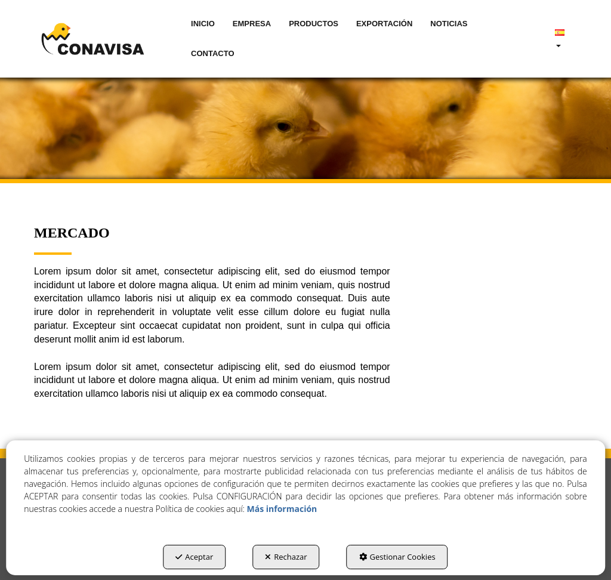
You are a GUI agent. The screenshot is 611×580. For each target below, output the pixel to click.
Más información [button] (282, 508)
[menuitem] (203, 24)
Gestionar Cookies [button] (397, 556)
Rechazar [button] (286, 556)
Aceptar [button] (194, 556)
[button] (92, 39)
